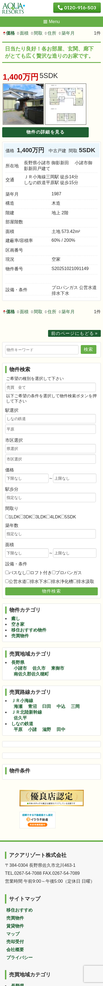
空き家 (17, 609)
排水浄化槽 (62, 581)
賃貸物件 (15, 926)
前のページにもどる (72, 333)
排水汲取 (85, 581)
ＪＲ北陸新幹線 (26, 697)
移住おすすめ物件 (28, 615)
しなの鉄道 (22, 708)
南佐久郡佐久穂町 (31, 659)
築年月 (66, 33)
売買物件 (20, 620)
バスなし (17, 572)
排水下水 (39, 581)
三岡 (75, 691)
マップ (13, 934)
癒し (15, 603)
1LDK (14, 517)
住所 (50, 33)
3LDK (40, 517)
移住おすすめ (19, 910)
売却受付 (15, 941)
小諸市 (20, 653)
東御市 (57, 653)
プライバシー (19, 957)
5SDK (70, 517)
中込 (61, 691)
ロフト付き (41, 572)
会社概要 (15, 949)
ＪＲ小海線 (22, 685)
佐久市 (39, 653)
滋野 (46, 714)
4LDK (55, 517)
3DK (27, 517)
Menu (51, 21)
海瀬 (18, 691)
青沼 (32, 691)
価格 (8, 33)
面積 (22, 33)
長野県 (17, 647)
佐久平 (20, 703)
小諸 (32, 714)
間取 (36, 33)
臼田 (46, 691)
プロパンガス (68, 572)
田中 (61, 714)
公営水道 (17, 581)
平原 (18, 714)
